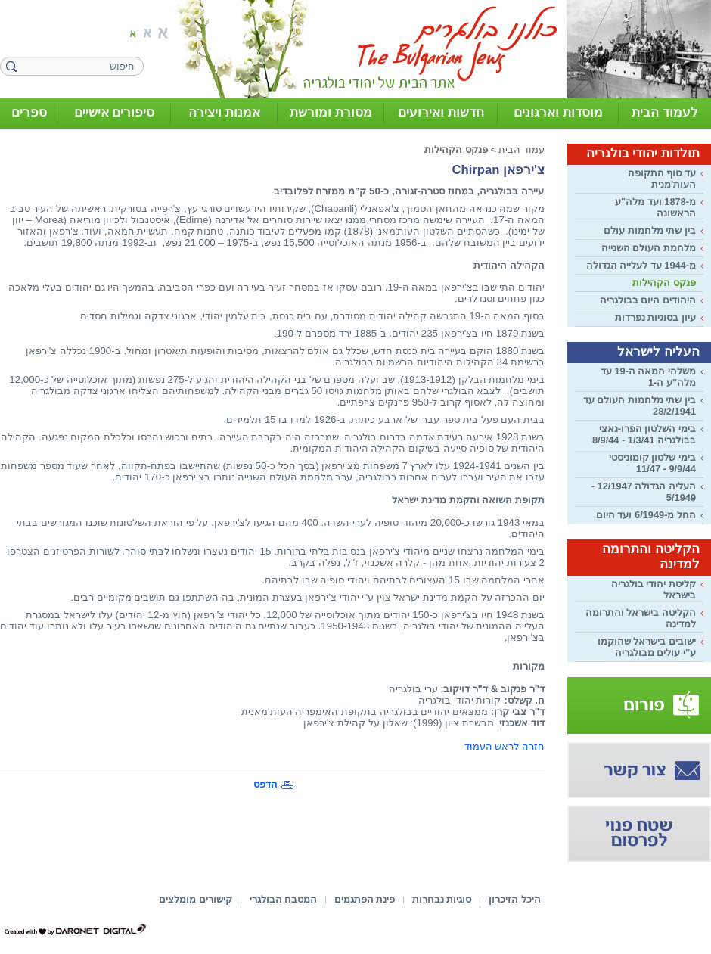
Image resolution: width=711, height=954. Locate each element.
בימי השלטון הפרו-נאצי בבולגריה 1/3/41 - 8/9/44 (644, 434)
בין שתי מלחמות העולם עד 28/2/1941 (639, 405)
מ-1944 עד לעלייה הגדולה (641, 265)
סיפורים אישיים (114, 112)
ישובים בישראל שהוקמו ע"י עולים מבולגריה (647, 646)
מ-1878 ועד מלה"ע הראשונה (655, 207)
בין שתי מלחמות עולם (650, 230)
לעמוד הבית (665, 112)
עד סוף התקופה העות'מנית (662, 178)
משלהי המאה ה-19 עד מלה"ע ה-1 (648, 376)
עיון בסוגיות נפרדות (655, 317)
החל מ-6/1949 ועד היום (646, 515)
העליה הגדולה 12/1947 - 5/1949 (643, 491)
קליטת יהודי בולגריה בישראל (653, 589)
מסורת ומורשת (331, 112)
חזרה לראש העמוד (504, 746)
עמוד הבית (521, 149)
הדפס (265, 784)
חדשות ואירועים (441, 112)
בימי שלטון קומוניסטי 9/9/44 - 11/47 (652, 463)
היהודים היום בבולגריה (648, 300)
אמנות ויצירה (224, 112)
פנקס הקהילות (664, 282)
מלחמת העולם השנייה (648, 247)
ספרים (29, 112)
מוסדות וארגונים (558, 112)
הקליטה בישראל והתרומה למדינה (640, 618)
